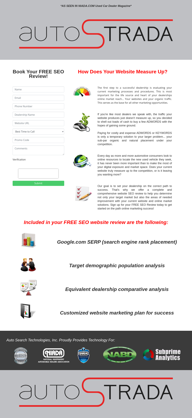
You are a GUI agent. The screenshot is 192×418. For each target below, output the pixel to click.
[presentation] (38, 173)
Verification (19, 159)
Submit (38, 183)
